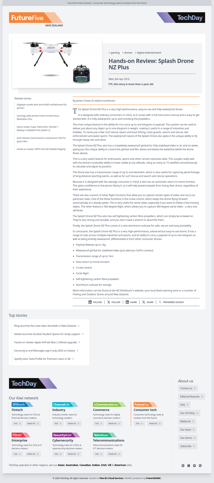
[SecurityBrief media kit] (74, 454)
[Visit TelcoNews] (98, 454)
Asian (61, 465)
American (120, 465)
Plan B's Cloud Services (111, 478)
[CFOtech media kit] (33, 423)
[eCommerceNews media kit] (114, 423)
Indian (96, 465)
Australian (72, 465)
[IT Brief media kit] (33, 454)
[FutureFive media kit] (155, 423)
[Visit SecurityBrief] (58, 454)
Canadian (85, 465)
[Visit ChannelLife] (58, 423)
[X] (188, 465)
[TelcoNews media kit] (114, 454)
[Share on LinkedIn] (131, 302)
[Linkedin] (183, 465)
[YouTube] (194, 465)
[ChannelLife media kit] (74, 423)
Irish (104, 465)
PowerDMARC (153, 478)
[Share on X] (148, 302)
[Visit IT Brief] (17, 454)
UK (109, 465)
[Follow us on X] (114, 302)
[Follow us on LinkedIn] (95, 302)
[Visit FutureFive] (139, 423)
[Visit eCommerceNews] (98, 423)
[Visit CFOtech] (17, 423)
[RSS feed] (200, 465)
